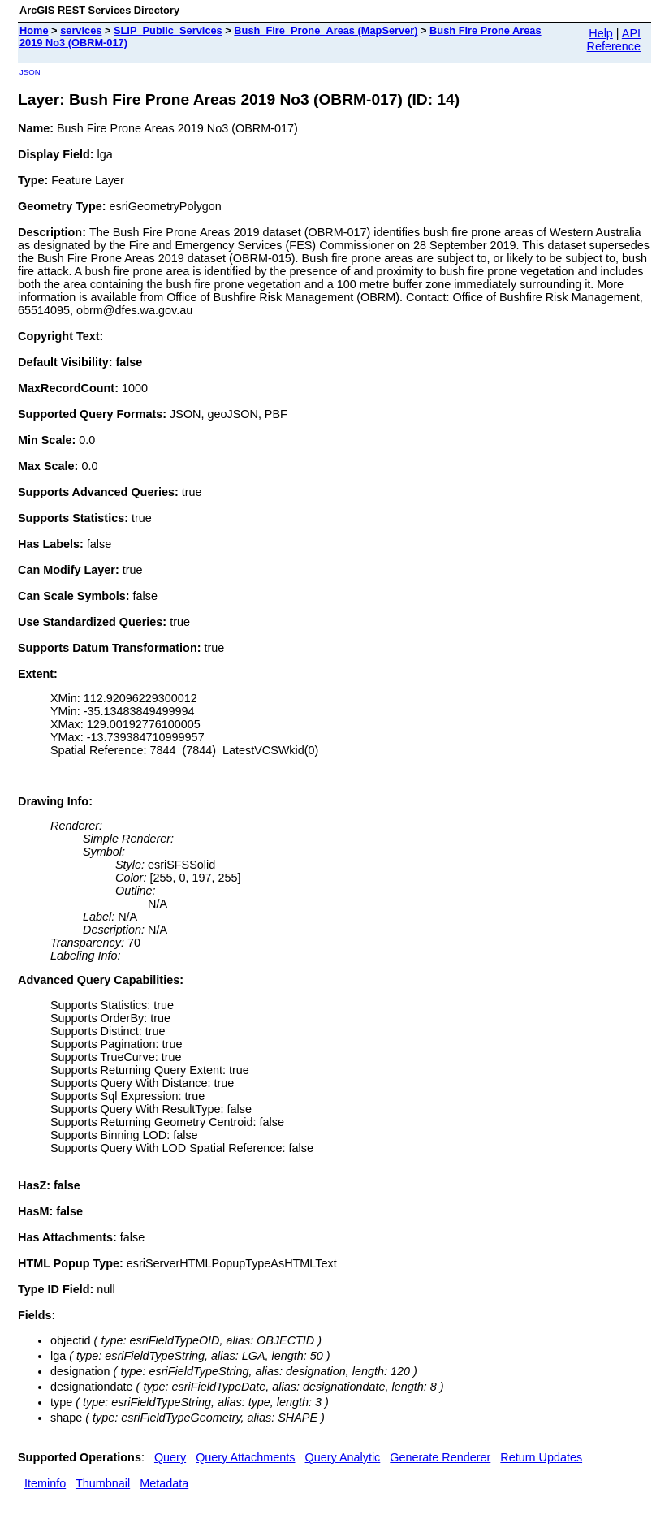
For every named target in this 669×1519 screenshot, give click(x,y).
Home (34, 30)
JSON (30, 71)
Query (170, 1457)
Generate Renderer (440, 1457)
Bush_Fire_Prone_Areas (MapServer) (325, 30)
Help (601, 33)
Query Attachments (245, 1457)
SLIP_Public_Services (168, 30)
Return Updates (541, 1457)
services (80, 30)
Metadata (164, 1483)
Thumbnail (103, 1483)
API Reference (614, 40)
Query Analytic (343, 1457)
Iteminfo (45, 1483)
